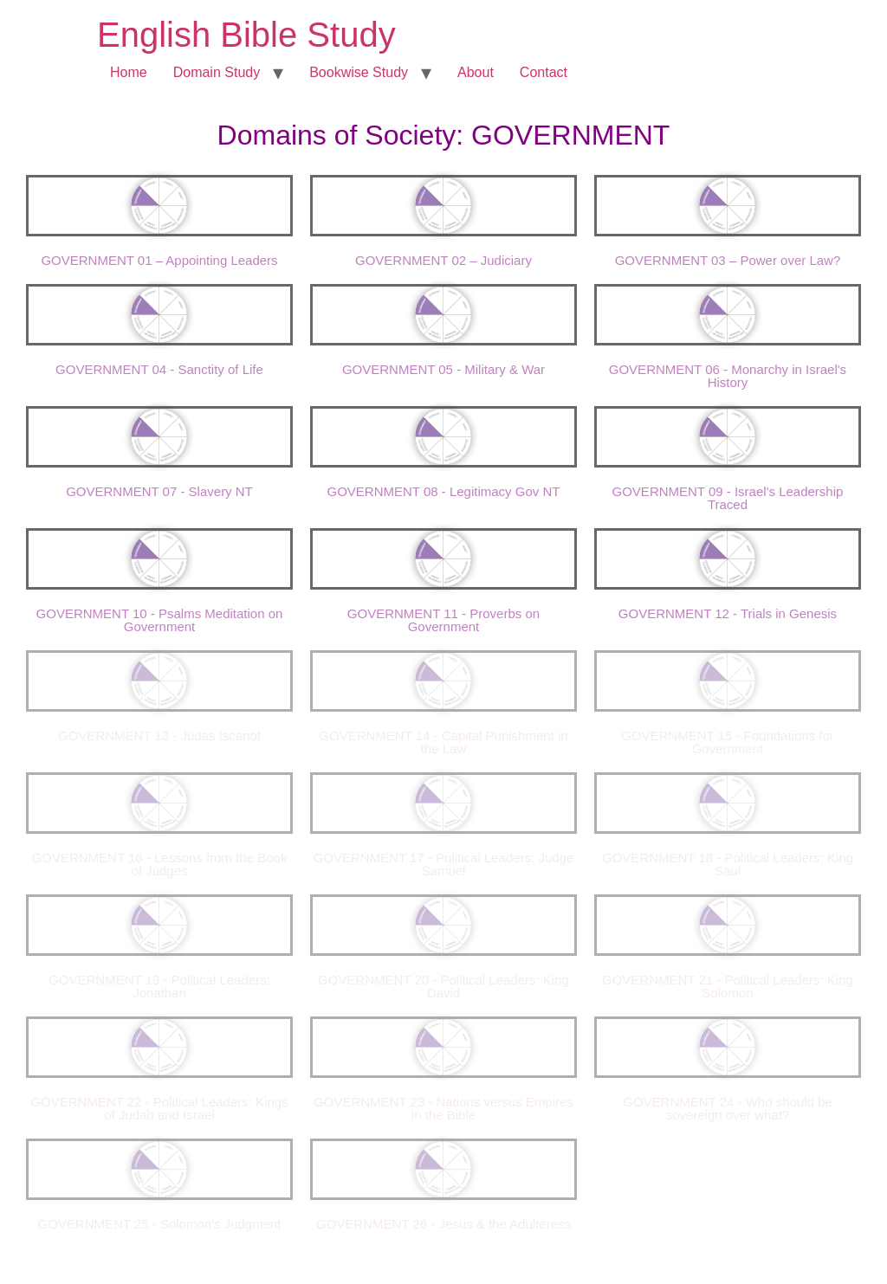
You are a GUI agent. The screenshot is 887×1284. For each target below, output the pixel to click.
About (475, 72)
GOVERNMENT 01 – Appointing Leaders (159, 260)
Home (128, 72)
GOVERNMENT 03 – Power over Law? (728, 260)
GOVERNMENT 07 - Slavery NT (159, 491)
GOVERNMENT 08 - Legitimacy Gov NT (443, 491)
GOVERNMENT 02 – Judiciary (443, 260)
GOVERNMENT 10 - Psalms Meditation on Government (159, 620)
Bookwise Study (358, 72)
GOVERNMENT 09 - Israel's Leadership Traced (728, 498)
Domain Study (217, 72)
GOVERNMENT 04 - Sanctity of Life (159, 369)
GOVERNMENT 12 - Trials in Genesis (727, 613)
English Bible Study (246, 35)
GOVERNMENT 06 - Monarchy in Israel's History (727, 376)
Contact (543, 72)
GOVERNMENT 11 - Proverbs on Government (443, 620)
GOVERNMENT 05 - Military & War (443, 369)
